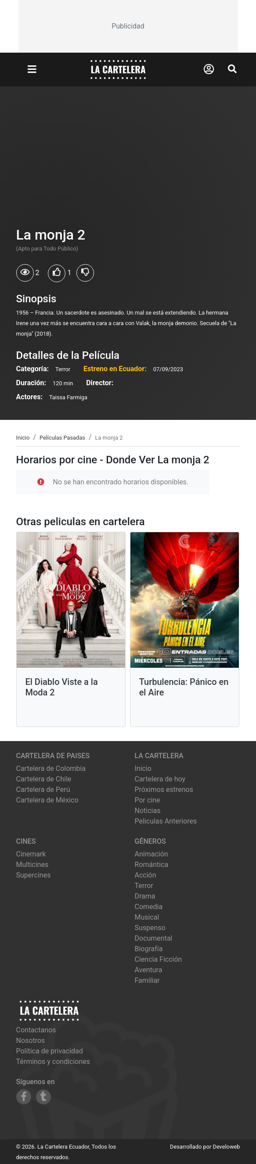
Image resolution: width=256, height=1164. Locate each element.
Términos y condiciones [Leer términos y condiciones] (53, 1061)
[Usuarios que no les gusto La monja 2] (85, 273)
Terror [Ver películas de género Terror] (144, 885)
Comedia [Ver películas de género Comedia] (149, 907)
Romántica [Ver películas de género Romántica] (152, 864)
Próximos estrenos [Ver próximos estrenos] (164, 789)
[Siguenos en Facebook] (23, 1096)
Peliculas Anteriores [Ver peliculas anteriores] (166, 821)
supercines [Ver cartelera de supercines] (33, 875)
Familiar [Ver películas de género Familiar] (147, 980)
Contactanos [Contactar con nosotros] (36, 1030)
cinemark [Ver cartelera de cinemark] (31, 854)
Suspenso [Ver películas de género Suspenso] (150, 928)
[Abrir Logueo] (209, 69)
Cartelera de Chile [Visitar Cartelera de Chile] (44, 779)
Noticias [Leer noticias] (148, 810)
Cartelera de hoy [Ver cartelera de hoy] (160, 779)
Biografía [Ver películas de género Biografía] (149, 949)
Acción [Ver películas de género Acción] (145, 875)
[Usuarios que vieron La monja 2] (25, 273)
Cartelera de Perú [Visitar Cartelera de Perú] (43, 789)
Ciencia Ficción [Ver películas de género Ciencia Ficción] (158, 959)
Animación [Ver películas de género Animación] (151, 854)
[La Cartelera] (118, 69)
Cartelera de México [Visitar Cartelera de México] (47, 800)
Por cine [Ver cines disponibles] (147, 800)
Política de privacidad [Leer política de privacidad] (49, 1051)
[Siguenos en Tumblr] (43, 1096)
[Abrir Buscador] (232, 69)
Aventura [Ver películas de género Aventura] (148, 970)
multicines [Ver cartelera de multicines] (32, 864)
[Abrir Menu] (32, 69)
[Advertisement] (128, 26)
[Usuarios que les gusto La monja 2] (56, 273)
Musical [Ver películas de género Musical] (147, 917)
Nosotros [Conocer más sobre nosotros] (30, 1040)
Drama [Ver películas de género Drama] (145, 896)
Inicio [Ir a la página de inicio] (143, 768)
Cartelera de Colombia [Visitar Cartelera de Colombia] (51, 768)
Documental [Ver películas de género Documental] (154, 938)
